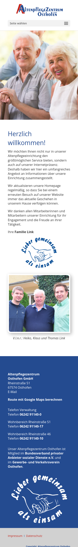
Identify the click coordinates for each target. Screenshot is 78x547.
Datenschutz (34, 536)
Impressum (15, 536)
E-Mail (12, 392)
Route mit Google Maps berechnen (35, 399)
